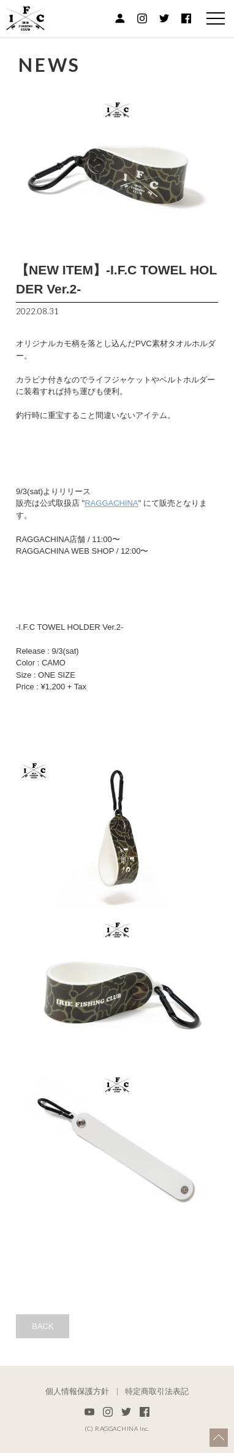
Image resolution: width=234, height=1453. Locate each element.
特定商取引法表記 (157, 1391)
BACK (42, 1326)
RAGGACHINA (111, 503)
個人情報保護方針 (77, 1391)
